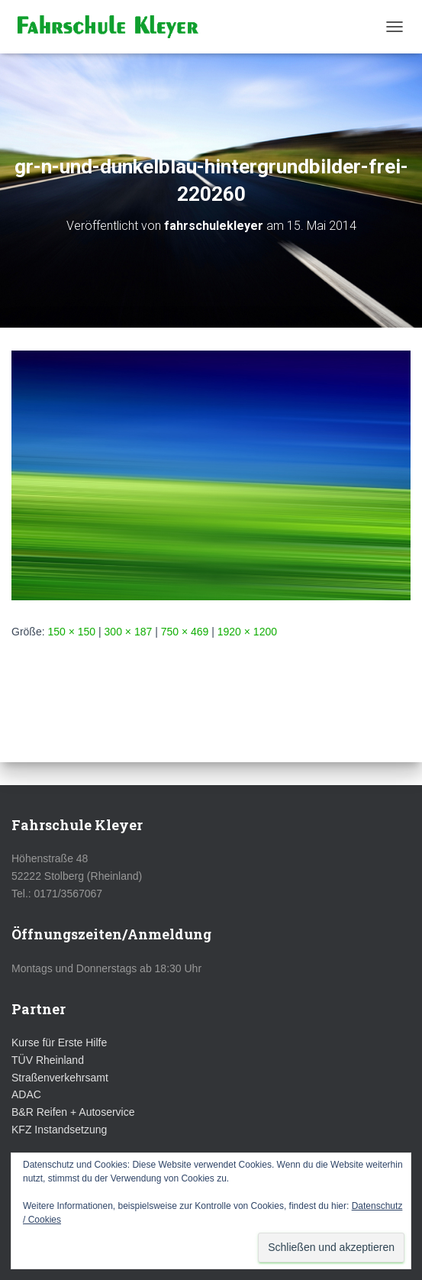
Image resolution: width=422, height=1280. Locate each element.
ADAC (26, 1094)
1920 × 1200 (247, 631)
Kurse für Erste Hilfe (59, 1042)
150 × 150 (71, 631)
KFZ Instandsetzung (59, 1129)
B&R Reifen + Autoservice (72, 1112)
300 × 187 (129, 631)
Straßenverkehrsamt (59, 1078)
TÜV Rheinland (47, 1060)
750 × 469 (185, 631)
